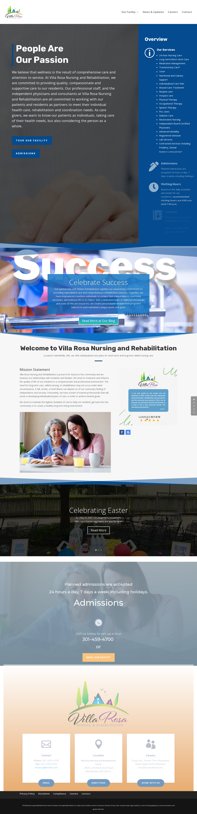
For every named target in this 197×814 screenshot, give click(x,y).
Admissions (26, 153)
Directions (98, 783)
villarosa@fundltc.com (49, 768)
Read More (98, 530)
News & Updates (153, 12)
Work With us (148, 783)
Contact (187, 12)
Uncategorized (101, 517)
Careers (173, 12)
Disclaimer (44, 794)
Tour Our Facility (32, 140)
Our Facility (128, 12)
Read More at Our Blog (98, 321)
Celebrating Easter (98, 510)
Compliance (59, 794)
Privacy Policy (27, 794)
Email (48, 783)
